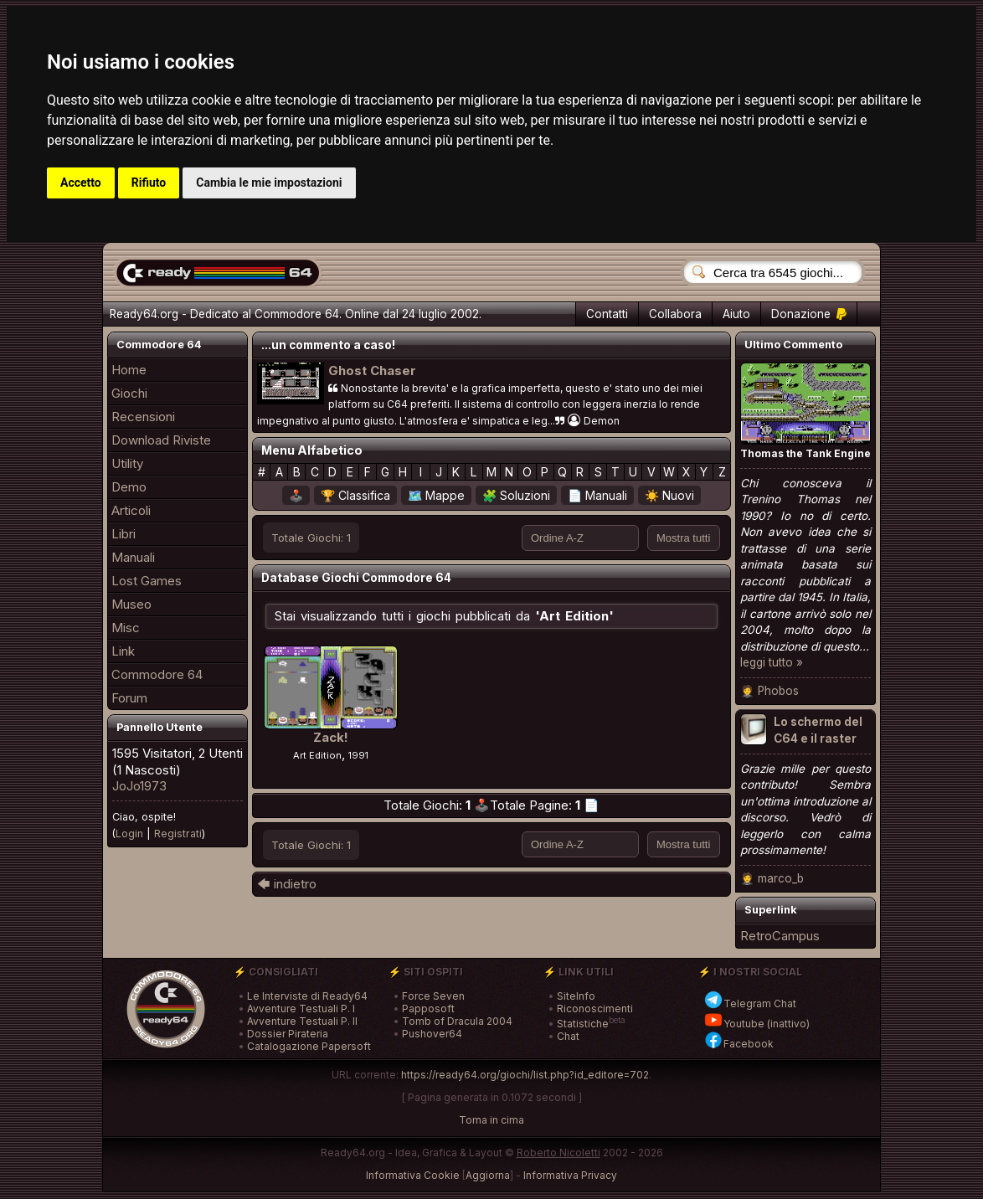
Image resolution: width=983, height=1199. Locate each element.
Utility (127, 463)
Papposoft (428, 1008)
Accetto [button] (80, 182)
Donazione (809, 314)
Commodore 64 (157, 674)
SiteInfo (576, 996)
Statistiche (583, 1023)
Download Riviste (161, 440)
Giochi (129, 393)
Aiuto (736, 314)
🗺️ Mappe (436, 495)
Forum (129, 698)
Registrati (178, 833)
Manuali (133, 557)
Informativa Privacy (570, 1175)
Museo (131, 604)
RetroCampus (780, 936)
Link (123, 651)
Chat (568, 1036)
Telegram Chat (749, 1003)
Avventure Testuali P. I (301, 1008)
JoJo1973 (139, 786)
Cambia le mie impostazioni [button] (269, 182)
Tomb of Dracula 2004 (457, 1021)
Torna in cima (491, 1120)
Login (129, 833)
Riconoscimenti (595, 1008)
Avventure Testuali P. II (302, 1021)
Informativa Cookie (413, 1175)
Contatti (607, 314)
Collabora (675, 314)
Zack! (330, 737)
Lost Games (146, 581)
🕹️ (296, 495)
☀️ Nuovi (669, 495)
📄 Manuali (597, 495)
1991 (358, 755)
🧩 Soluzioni (516, 495)
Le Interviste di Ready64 (307, 996)
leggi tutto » (771, 662)
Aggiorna (488, 1175)
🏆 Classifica (355, 495)
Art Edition (317, 755)
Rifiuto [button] (149, 182)
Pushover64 (432, 1033)
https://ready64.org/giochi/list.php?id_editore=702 (525, 1074)
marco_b (781, 878)
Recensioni (143, 417)
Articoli (131, 510)
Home (129, 370)
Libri (123, 534)
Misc (125, 628)
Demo (129, 487)
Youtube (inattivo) (756, 1023)
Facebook (738, 1043)
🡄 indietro (287, 884)
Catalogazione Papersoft (309, 1046)
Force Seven (433, 996)
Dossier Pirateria (287, 1033)
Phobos (778, 690)
